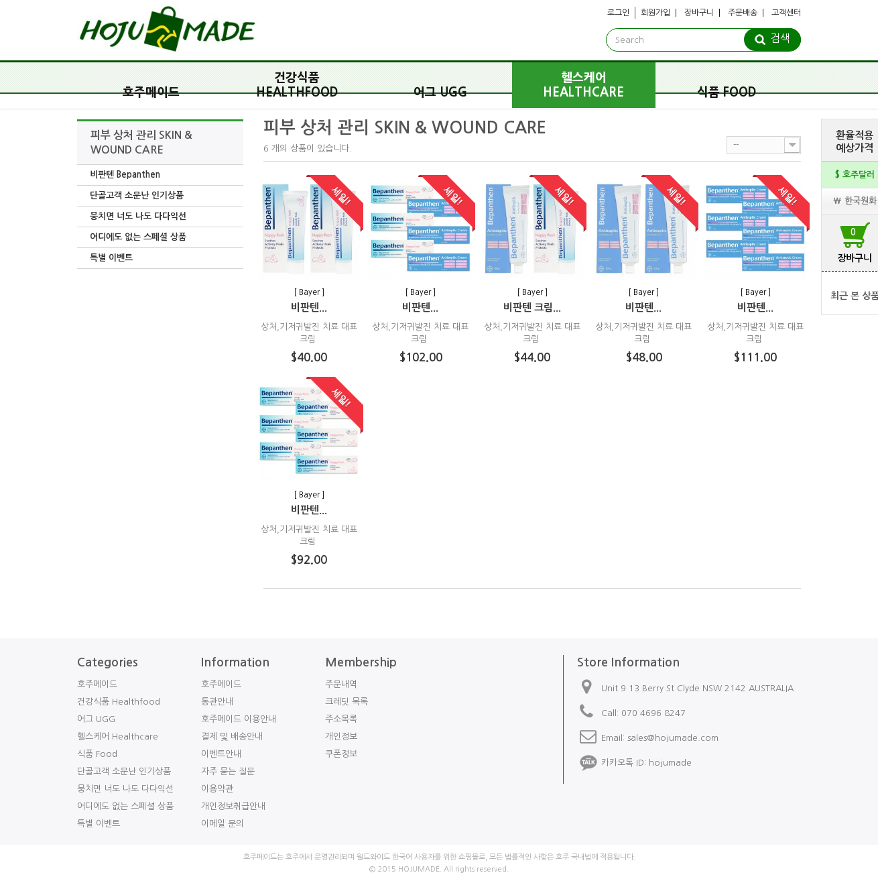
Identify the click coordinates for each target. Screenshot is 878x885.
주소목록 (341, 719)
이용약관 (217, 788)
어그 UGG (440, 92)
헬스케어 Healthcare (583, 85)
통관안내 (217, 701)
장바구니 (699, 13)
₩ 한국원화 (855, 200)
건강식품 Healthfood (297, 85)
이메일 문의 (222, 823)
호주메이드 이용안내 (238, 719)
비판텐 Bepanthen (125, 174)
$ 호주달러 (854, 174)
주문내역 (341, 684)
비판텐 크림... (532, 307)
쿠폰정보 (341, 754)
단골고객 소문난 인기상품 (137, 195)
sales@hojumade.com (672, 737)
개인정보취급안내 (233, 806)
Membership (361, 662)
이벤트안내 (221, 754)
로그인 (618, 13)
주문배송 (742, 13)
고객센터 (786, 13)
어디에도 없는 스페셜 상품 (138, 237)
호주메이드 (151, 92)
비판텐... (309, 307)
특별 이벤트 (111, 257)
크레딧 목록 (346, 701)
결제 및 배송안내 (232, 736)
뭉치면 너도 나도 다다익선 (138, 216)
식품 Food (727, 92)
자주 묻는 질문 (228, 771)
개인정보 (341, 736)
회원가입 (655, 13)
